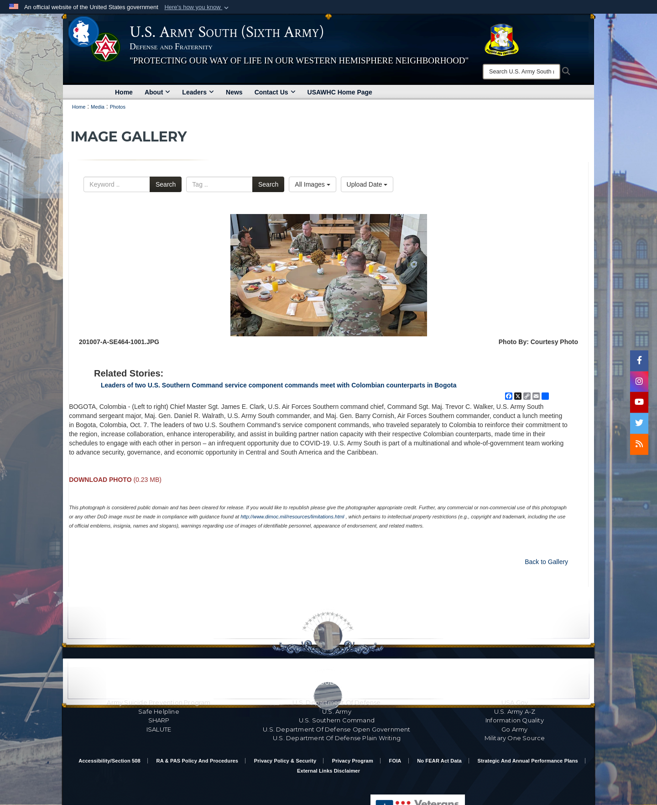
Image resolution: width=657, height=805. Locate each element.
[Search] (521, 71)
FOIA (395, 760)
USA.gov (514, 702)
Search (166, 184)
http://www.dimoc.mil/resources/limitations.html (292, 516)
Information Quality (514, 720)
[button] (197, 7)
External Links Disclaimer (328, 771)
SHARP (159, 720)
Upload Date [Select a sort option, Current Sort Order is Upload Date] (367, 184)
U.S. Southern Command (337, 720)
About (157, 92)
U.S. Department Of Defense (336, 702)
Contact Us (275, 92)
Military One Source (515, 738)
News (234, 92)
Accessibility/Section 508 (109, 760)
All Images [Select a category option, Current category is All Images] (312, 184)
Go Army (514, 729)
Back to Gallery (546, 561)
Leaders (198, 92)
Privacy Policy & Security (285, 760)
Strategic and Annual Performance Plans (528, 760)
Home (124, 92)
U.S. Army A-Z (515, 711)
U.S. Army (336, 711)
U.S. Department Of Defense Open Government (336, 729)
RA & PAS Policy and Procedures (197, 760)
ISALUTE (158, 729)
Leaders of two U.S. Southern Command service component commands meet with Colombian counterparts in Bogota (278, 385)
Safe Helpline (158, 711)
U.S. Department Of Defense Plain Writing (337, 738)
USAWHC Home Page (340, 92)
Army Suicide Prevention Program (158, 702)
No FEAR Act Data (439, 760)
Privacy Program (352, 760)
